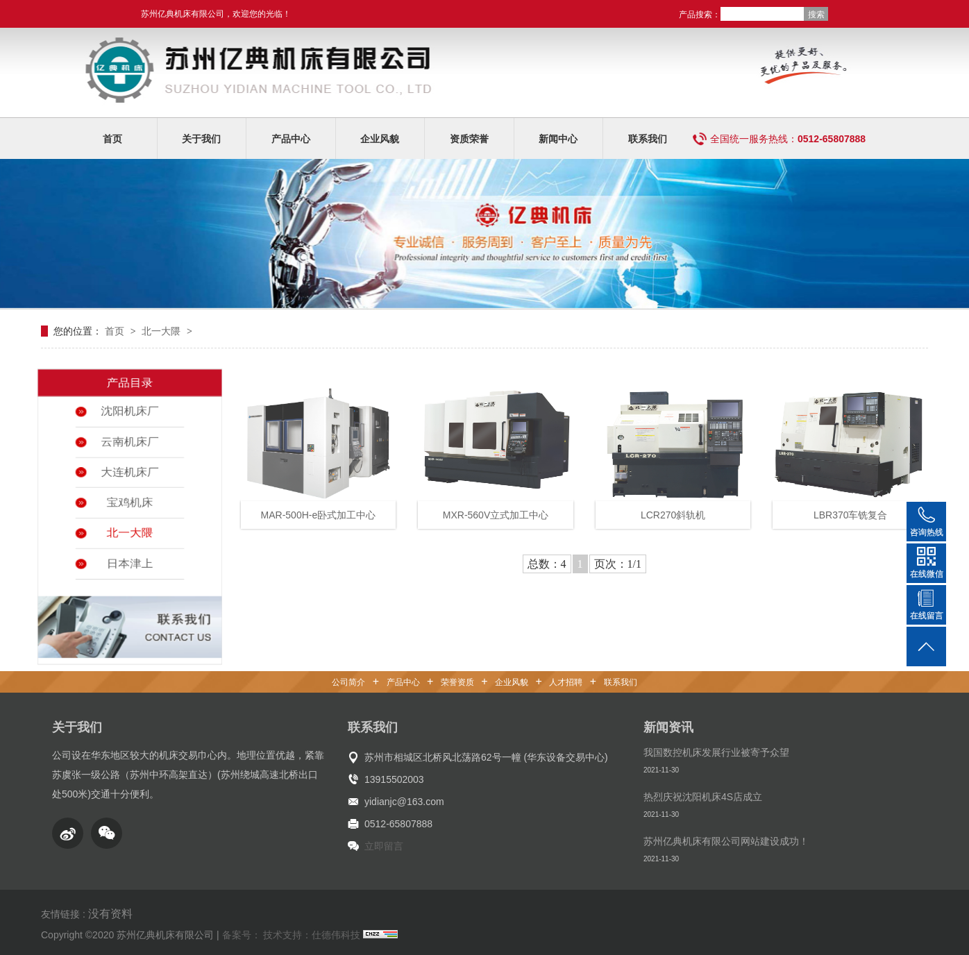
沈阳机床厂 (129, 401)
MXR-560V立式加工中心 (495, 515)
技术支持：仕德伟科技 (311, 934)
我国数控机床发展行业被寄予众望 (716, 752)
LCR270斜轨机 (673, 515)
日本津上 (129, 567)
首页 (112, 138)
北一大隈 (162, 331)
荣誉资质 (457, 682)
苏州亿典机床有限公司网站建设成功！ (726, 841)
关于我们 (201, 138)
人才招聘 (565, 682)
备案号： (241, 934)
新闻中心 (558, 138)
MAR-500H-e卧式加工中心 (318, 515)
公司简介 (348, 682)
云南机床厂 (129, 434)
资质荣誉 (469, 138)
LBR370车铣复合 (851, 515)
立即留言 (383, 846)
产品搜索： (700, 14)
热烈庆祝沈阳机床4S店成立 (702, 796)
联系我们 (647, 138)
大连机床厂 (129, 468)
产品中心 (290, 138)
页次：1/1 (617, 564)
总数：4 (547, 564)
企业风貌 (379, 138)
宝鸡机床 (129, 501)
